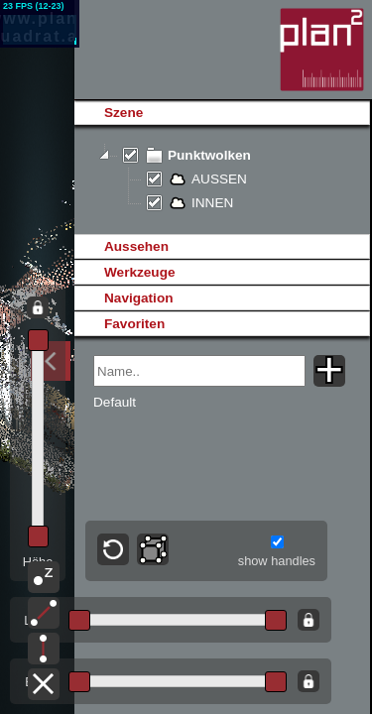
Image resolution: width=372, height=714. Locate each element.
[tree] (221, 179)
